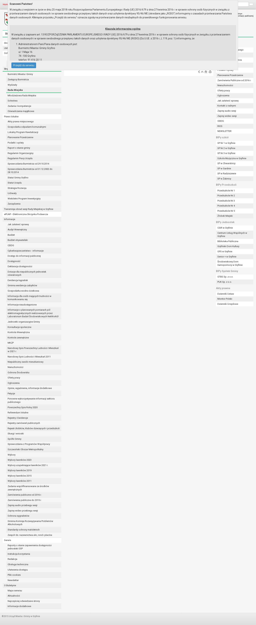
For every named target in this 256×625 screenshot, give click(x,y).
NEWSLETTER (224, 131)
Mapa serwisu (15, 590)
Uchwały (12, 193)
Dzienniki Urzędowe (227, 304)
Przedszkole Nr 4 (226, 205)
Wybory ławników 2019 (19, 470)
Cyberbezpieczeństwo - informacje (26, 250)
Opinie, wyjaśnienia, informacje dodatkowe (30, 388)
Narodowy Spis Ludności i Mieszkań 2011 (29, 356)
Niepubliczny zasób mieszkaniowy (25, 361)
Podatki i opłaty (16, 142)
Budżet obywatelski (18, 240)
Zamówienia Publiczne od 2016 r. (234, 80)
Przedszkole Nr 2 (226, 195)
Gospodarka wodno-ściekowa (23, 290)
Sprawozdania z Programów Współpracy (29, 444)
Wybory (11, 454)
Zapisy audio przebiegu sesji (22, 505)
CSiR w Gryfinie (225, 227)
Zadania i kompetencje (19, 106)
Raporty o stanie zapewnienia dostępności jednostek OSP (30, 547)
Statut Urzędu (15, 182)
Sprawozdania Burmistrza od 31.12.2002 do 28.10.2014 (30, 171)
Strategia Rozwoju (17, 188)
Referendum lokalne (18, 412)
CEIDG (11, 245)
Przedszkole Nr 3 (226, 200)
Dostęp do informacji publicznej (24, 256)
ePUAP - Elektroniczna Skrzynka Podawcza (26, 214)
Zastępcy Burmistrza (18, 79)
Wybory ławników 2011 (19, 481)
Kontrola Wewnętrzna (19, 332)
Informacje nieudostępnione (22, 304)
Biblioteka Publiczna (227, 241)
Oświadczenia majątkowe (21, 111)
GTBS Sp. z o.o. (225, 276)
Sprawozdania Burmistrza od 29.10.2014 (28, 163)
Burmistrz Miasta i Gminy (20, 74)
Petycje (11, 393)
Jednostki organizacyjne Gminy (24, 321)
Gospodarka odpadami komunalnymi (27, 126)
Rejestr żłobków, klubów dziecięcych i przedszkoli (34, 428)
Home (6, 4)
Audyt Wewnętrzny (17, 229)
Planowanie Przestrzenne (20, 137)
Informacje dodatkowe (19, 606)
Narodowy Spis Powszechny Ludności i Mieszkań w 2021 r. (33, 350)
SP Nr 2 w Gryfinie (226, 148)
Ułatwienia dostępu (18, 569)
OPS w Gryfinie (224, 251)
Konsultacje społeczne (19, 327)
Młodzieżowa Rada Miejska (22, 95)
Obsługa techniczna (18, 564)
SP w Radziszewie (226, 173)
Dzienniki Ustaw (225, 293)
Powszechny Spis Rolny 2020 (23, 407)
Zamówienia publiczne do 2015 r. (24, 500)
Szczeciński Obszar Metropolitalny (25, 449)
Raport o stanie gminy (19, 148)
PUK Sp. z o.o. (224, 282)
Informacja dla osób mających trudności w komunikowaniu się (29, 298)
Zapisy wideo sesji (227, 116)
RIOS (219, 126)
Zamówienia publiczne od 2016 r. (24, 494)
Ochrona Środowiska (18, 372)
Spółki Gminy (14, 439)
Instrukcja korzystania (19, 554)
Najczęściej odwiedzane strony (24, 601)
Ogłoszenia (14, 383)
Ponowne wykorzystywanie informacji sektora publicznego (31, 400)
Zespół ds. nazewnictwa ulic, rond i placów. (30, 535)
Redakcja (12, 559)
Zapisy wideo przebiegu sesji (23, 510)
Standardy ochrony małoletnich (24, 529)
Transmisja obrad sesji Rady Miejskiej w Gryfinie (28, 209)
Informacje (9, 219)
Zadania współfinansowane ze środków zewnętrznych (28, 488)
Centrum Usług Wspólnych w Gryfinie (232, 235)
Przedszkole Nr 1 (226, 190)
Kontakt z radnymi (226, 105)
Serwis (7, 540)
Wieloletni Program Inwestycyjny (24, 198)
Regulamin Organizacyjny (20, 153)
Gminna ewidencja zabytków (22, 285)
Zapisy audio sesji (226, 110)
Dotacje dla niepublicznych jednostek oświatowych (27, 273)
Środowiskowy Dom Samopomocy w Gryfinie (229, 263)
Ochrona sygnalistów (18, 515)
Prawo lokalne (11, 116)
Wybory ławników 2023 (19, 460)
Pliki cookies (14, 575)
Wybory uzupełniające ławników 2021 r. (28, 465)
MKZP (11, 342)
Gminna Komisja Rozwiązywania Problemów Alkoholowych (30, 523)
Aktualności (14, 595)
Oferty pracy (14, 377)
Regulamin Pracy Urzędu (20, 158)
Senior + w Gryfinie (226, 256)
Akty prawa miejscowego (21, 121)
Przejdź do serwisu (23, 65)
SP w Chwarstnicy (226, 163)
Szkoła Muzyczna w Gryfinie (231, 158)
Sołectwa (12, 100)
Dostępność (14, 261)
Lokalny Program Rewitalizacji (23, 132)
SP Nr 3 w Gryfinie (226, 153)
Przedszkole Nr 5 (226, 211)
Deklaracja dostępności (20, 266)
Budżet (11, 235)
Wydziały (12, 84)
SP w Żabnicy (224, 178)
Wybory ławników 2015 (19, 475)
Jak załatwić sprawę (18, 224)
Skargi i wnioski (16, 433)
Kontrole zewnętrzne (18, 337)
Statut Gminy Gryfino (18, 177)
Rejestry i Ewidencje (18, 418)
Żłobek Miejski (225, 216)
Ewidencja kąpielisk (18, 280)
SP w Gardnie (224, 168)
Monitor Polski (224, 298)
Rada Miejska (15, 90)
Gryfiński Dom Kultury (228, 246)
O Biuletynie (10, 585)
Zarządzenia (14, 203)
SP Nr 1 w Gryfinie (226, 143)
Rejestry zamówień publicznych (24, 423)
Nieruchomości (15, 367)
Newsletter (13, 580)
